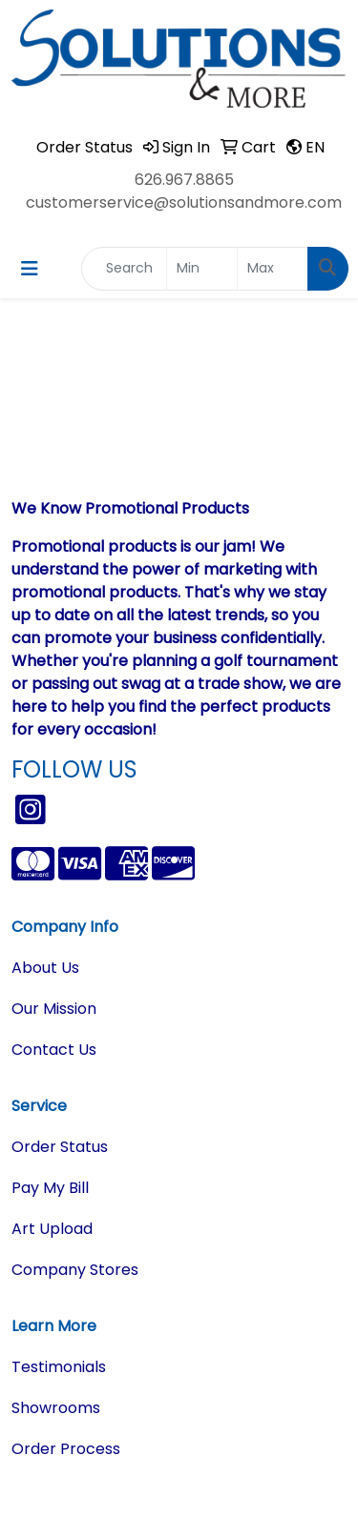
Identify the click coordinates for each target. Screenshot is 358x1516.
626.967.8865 (184, 180)
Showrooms (55, 1408)
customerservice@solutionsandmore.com (184, 202)
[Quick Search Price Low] (202, 269)
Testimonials (58, 1367)
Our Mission (53, 1009)
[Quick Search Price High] (272, 269)
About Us (45, 968)
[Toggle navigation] (30, 268)
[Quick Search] (124, 269)
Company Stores (74, 1270)
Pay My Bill (50, 1188)
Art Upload (52, 1229)
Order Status (59, 1147)
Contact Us (53, 1050)
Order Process (65, 1449)
